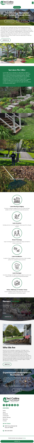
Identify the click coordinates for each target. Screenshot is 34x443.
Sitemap (24, 438)
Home (4, 410)
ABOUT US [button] (7, 364)
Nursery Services (7, 417)
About (4, 412)
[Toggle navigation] (33, 3)
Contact (5, 420)
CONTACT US (9, 21)
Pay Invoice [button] (17, 7)
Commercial (5, 415)
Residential (5, 414)
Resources (5, 419)
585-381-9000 (8, 430)
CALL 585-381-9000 (23, 21)
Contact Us (17, 441)
